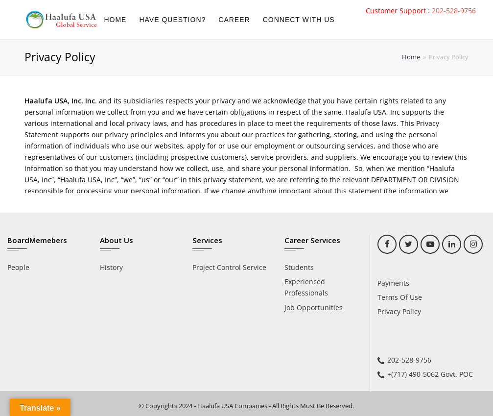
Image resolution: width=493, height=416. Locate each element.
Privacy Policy (399, 311)
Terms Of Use (399, 297)
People (18, 267)
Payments (393, 283)
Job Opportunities (313, 307)
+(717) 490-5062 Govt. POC (430, 374)
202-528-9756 (454, 10)
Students (299, 267)
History (111, 267)
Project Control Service (229, 267)
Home (411, 57)
